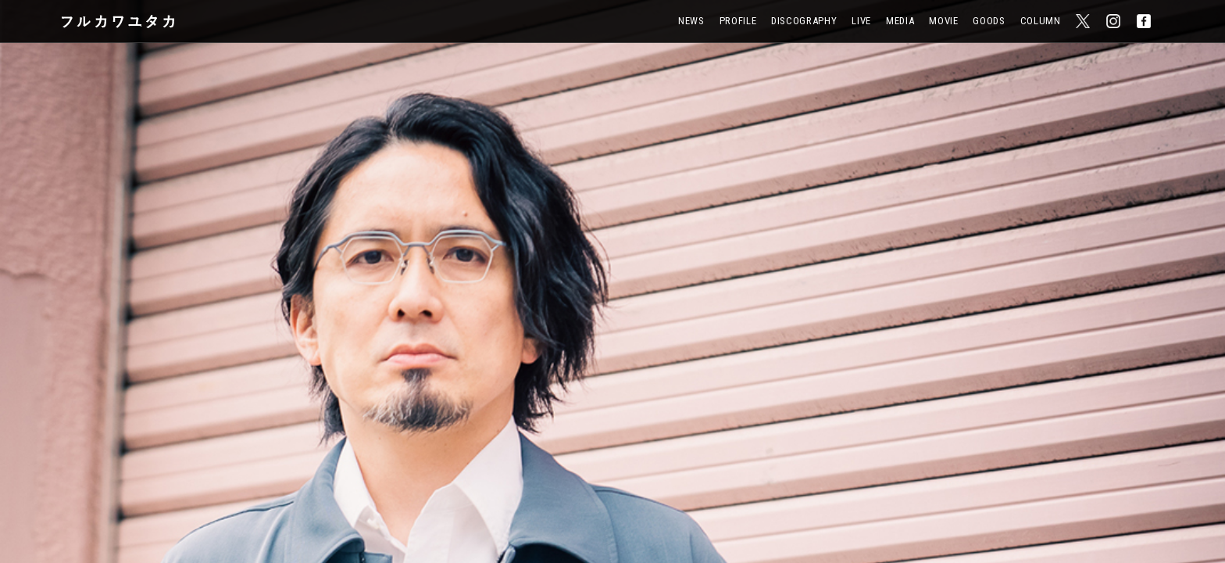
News (691, 21)
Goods (989, 21)
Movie (943, 21)
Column (1040, 21)
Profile (738, 21)
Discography (804, 21)
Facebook (1144, 17)
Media (900, 21)
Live (861, 21)
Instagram (1114, 17)
